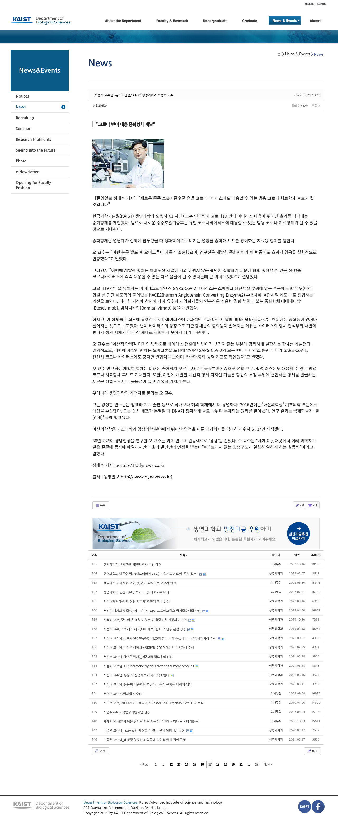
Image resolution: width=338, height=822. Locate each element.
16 (202, 764)
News (21, 107)
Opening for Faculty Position (33, 185)
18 (217, 764)
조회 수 (315, 555)
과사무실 (275, 564)
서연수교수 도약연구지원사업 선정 (127, 712)
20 (233, 764)
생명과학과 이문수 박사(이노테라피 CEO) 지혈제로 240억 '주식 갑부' (151, 574)
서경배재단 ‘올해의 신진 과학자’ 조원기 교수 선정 (137, 601)
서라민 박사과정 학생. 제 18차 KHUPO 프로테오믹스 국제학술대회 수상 (153, 610)
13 (178, 764)
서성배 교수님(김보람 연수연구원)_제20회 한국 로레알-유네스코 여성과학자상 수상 (160, 638)
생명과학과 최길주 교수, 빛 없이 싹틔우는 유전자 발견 (140, 583)
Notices (22, 96)
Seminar (23, 128)
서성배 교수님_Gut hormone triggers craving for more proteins (149, 666)
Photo (21, 161)
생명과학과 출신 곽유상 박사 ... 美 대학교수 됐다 (136, 592)
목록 (100, 505)
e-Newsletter (27, 172)
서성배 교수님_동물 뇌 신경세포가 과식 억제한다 (137, 675)
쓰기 (312, 751)
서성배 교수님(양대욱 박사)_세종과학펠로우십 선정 (138, 657)
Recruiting (25, 118)
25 (256, 764)
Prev (144, 764)
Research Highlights (33, 139)
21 (241, 764)
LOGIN (321, 3)
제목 (183, 555)
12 (171, 764)
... (163, 764)
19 (225, 764)
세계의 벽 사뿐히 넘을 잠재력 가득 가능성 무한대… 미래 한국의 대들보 (151, 721)
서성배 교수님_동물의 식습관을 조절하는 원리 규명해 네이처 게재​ (148, 684)
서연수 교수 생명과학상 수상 (123, 693)
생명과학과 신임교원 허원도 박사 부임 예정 (133, 564)
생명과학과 (100, 105)
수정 (299, 505)
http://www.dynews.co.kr (146, 476)
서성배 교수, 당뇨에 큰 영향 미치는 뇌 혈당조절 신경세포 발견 (146, 620)
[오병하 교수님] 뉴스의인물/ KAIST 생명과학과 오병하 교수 (133, 95)
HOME (309, 3)
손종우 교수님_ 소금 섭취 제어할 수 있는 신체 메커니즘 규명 (145, 730)
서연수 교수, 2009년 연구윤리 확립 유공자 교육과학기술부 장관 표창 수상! (154, 703)
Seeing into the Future (35, 150)
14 (186, 764)
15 (194, 764)
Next (268, 764)
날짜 (297, 555)
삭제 (312, 505)
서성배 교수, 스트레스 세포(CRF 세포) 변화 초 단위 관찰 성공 (145, 629)
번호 (94, 555)
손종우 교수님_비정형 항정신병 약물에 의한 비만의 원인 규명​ (145, 740)
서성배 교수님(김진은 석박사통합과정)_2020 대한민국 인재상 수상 (149, 647)
